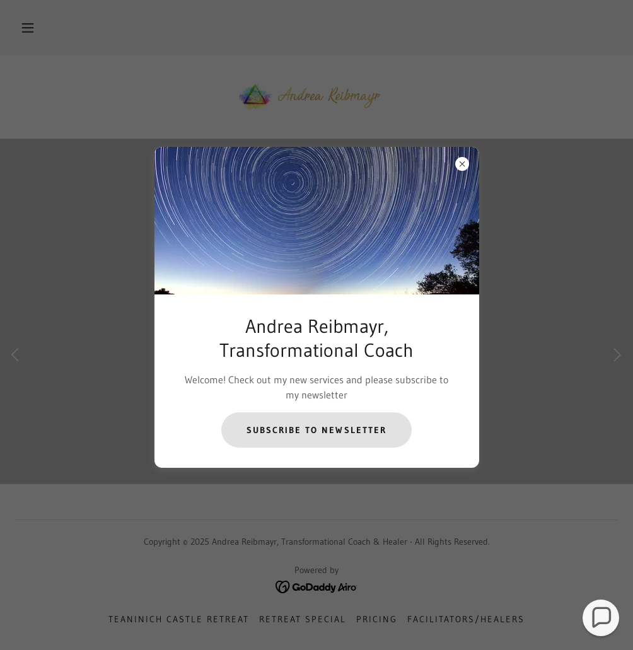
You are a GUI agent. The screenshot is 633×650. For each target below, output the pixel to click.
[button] (601, 618)
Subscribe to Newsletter (316, 430)
